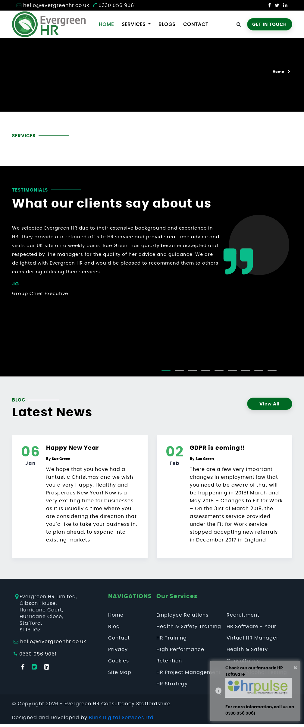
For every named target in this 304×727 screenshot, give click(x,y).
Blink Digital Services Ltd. (122, 717)
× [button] (295, 668)
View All (269, 404)
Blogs (166, 24)
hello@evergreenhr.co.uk (56, 5)
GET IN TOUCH (269, 24)
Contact (195, 24)
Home (107, 24)
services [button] (134, 24)
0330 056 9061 (114, 5)
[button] (166, 371)
